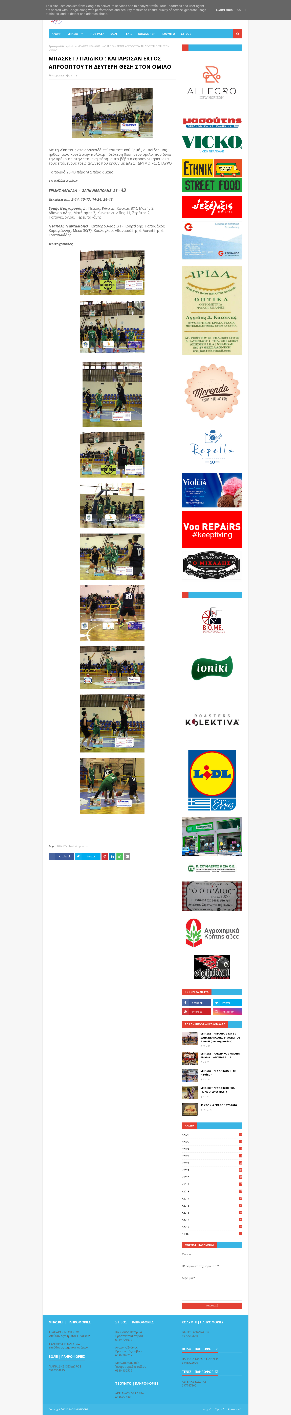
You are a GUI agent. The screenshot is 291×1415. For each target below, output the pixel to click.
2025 (212, 1142)
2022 (212, 1163)
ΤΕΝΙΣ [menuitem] (128, 34)
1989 (212, 1234)
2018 (212, 1191)
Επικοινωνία (235, 1409)
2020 (212, 1177)
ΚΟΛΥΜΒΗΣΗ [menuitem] (146, 34)
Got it (241, 10)
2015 (212, 1212)
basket (73, 846)
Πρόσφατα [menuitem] (96, 34)
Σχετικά (219, 1409)
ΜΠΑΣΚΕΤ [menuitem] (73, 34)
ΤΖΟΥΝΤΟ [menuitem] (168, 34)
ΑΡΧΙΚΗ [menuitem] (56, 34)
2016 (212, 1205)
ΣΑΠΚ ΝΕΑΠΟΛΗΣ (78, 1409)
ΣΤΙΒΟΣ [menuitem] (186, 34)
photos (71, 46)
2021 (212, 1170)
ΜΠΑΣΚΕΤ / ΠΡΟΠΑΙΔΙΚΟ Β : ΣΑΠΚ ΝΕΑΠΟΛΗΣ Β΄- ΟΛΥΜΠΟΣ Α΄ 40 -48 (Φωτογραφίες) (220, 1037)
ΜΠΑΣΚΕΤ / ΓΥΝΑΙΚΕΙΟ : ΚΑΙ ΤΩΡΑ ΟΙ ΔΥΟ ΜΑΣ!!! (218, 1090)
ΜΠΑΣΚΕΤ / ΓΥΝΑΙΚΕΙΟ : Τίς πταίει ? (218, 1073)
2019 (212, 1184)
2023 (212, 1156)
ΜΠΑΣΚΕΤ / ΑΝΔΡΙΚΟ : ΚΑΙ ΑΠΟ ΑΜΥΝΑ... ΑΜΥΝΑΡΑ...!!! (220, 1055)
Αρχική (207, 1409)
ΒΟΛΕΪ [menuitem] (114, 34)
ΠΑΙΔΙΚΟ (62, 846)
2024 (212, 1149)
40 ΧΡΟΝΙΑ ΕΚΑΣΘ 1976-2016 (218, 1105)
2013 (212, 1227)
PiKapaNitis (57, 75)
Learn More (224, 10)
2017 (212, 1198)
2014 (212, 1220)
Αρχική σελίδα (57, 46)
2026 (212, 1135)
